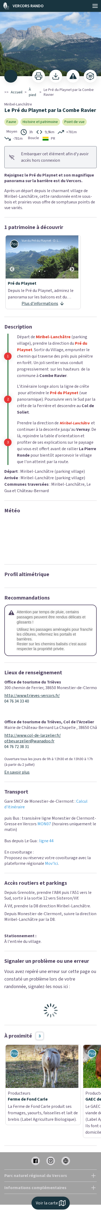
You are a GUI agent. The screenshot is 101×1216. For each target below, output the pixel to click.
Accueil (16, 92)
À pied (32, 92)
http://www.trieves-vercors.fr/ (32, 696)
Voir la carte (50, 1203)
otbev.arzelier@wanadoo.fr (29, 741)
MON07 (44, 824)
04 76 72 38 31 (16, 747)
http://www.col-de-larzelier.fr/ (32, 735)
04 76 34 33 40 (16, 701)
